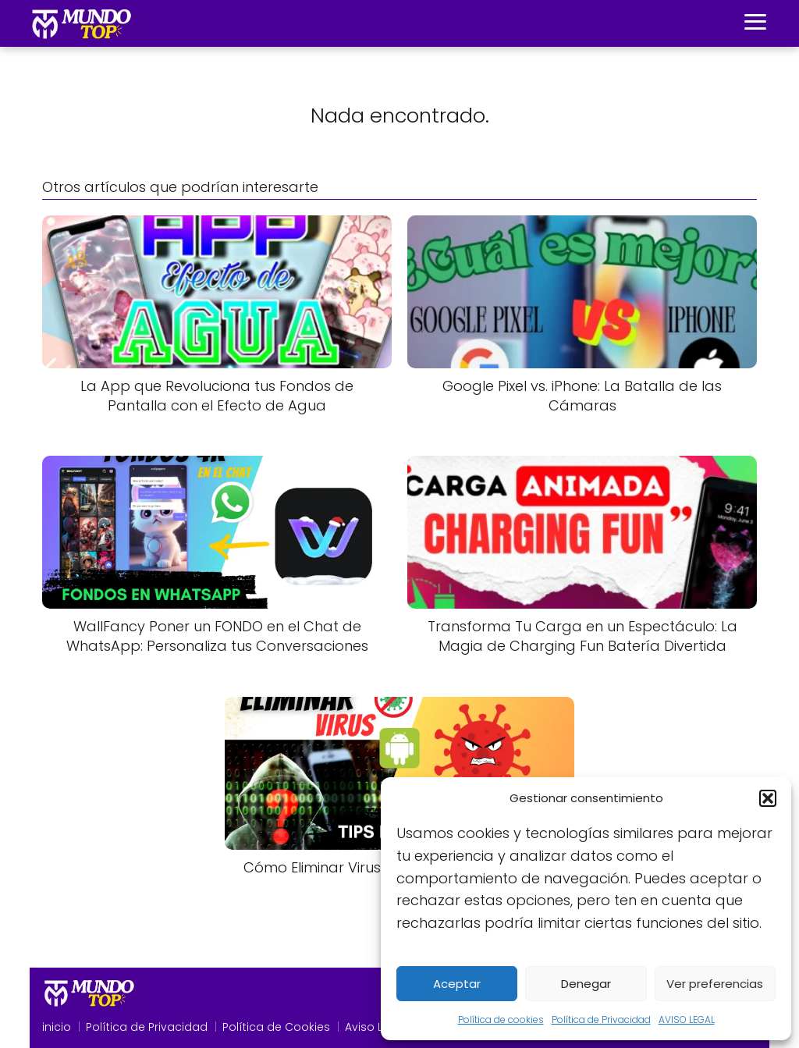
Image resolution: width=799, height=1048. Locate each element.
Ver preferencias (714, 983)
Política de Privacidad (601, 1019)
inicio (56, 1027)
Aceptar (457, 983)
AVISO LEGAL (687, 1019)
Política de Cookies (276, 1027)
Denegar (586, 983)
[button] (768, 798)
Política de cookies (501, 1019)
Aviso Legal (376, 1027)
